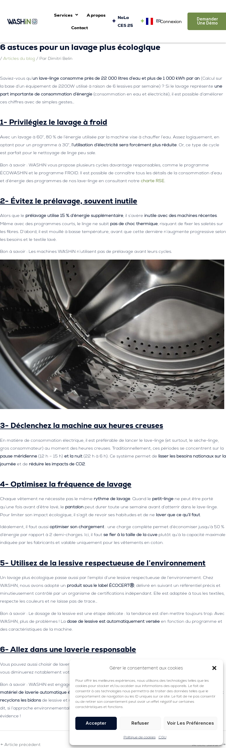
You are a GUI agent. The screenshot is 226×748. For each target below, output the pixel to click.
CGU (162, 737)
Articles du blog (19, 58)
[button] (214, 668)
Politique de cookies (140, 737)
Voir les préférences (190, 723)
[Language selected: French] (152, 21)
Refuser (140, 723)
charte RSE (152, 180)
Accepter (96, 723)
